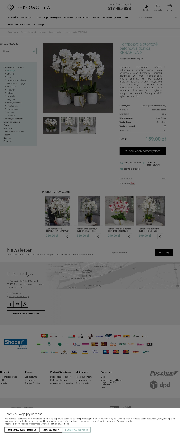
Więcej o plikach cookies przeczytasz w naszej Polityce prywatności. (37, 424)
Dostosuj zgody (50, 430)
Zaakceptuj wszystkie (76, 430)
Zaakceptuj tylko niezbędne (21, 430)
